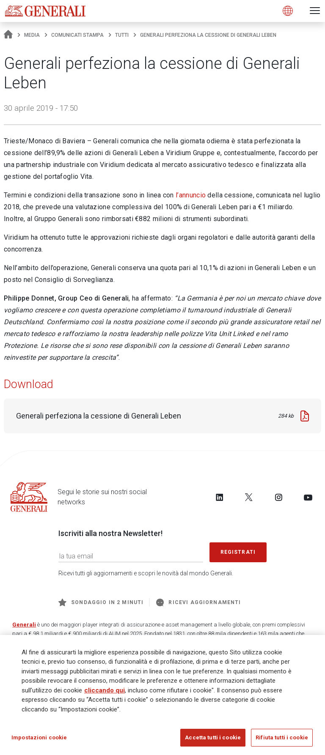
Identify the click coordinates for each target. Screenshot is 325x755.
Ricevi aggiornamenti (198, 602)
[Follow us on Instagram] (278, 497)
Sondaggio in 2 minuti (100, 602)
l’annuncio (191, 195)
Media (32, 35)
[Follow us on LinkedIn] (219, 497)
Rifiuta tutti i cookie (282, 737)
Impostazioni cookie (39, 737)
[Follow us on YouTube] (308, 497)
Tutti (122, 35)
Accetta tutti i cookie (213, 737)
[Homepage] (8, 35)
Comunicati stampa (77, 35)
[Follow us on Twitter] (248, 497)
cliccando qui (104, 690)
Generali (24, 624)
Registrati (238, 552)
